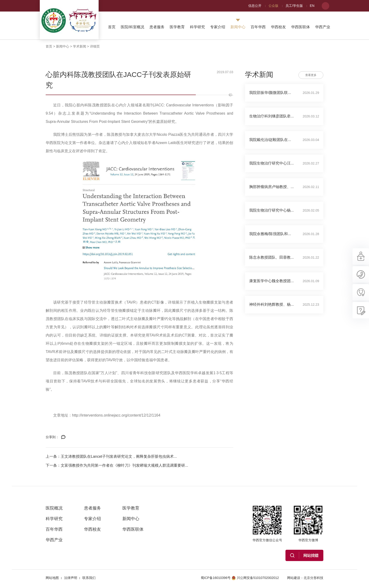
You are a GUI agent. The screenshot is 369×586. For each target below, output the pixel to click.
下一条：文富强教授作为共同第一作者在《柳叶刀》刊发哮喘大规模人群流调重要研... (117, 465)
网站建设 (293, 578)
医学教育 (177, 27)
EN (312, 6)
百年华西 (258, 27)
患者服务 (156, 27)
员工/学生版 (294, 6)
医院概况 (54, 508)
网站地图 (52, 578)
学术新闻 (79, 46)
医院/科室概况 (132, 27)
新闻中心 (237, 27)
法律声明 (70, 578)
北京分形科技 (313, 578)
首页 (112, 27)
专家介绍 (217, 27)
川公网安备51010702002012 (255, 578)
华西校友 (278, 27)
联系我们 (89, 578)
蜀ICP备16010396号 (216, 578)
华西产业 (322, 27)
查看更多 (311, 75)
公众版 (273, 6)
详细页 (95, 46)
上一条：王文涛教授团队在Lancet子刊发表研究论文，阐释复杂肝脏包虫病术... (111, 456)
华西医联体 (300, 27)
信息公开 (254, 6)
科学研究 (197, 27)
